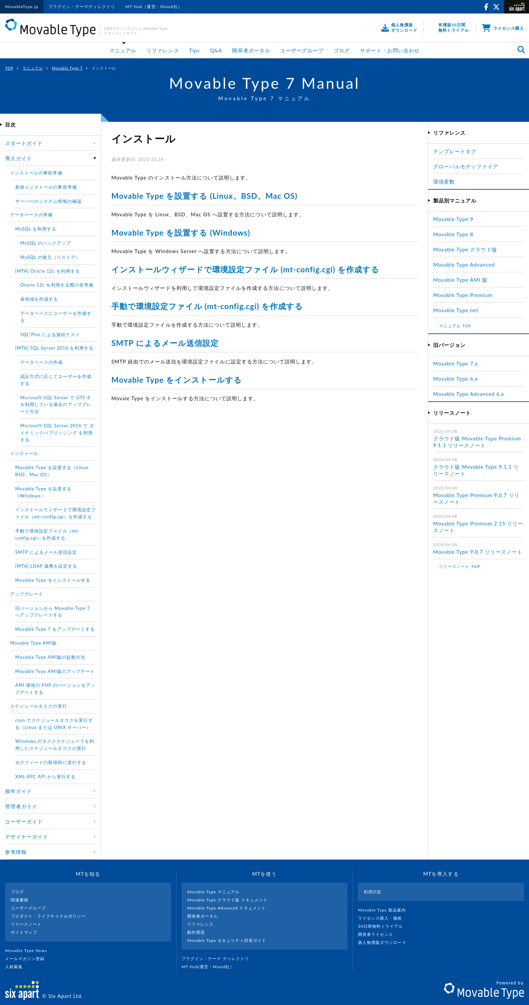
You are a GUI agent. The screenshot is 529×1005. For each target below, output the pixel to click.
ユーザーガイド (24, 821)
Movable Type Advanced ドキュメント (226, 908)
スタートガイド (24, 143)
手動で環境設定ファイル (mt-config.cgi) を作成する (207, 306)
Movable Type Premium (465, 295)
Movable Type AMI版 (33, 643)
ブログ (342, 50)
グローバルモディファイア (465, 166)
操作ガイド (18, 791)
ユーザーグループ (302, 50)
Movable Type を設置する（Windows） (43, 492)
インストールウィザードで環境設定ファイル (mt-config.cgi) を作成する (245, 269)
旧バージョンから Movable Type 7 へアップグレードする (52, 611)
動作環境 (196, 932)
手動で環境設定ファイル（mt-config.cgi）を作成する (47, 534)
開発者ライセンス (378, 934)
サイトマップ (24, 932)
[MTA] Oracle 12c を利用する (47, 271)
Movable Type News (28, 950)
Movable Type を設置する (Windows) (180, 232)
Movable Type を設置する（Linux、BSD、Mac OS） (54, 471)
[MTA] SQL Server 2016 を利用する (54, 348)
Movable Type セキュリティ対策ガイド (226, 940)
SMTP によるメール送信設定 (165, 343)
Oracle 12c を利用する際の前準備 (57, 285)
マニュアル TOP (455, 325)
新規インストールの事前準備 (46, 187)
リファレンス (162, 50)
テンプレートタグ (454, 151)
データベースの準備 (31, 214)
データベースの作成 (41, 362)
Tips (194, 50)
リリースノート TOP (459, 566)
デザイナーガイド (26, 837)
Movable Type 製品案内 (385, 910)
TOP (9, 68)
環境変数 (444, 182)
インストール (24, 453)
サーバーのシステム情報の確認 (48, 201)
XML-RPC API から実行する (45, 776)
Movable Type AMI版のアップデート (55, 671)
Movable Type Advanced (464, 265)
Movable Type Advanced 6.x (468, 394)
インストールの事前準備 (36, 172)
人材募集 (16, 966)
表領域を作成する (39, 299)
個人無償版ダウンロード (385, 942)
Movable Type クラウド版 (465, 249)
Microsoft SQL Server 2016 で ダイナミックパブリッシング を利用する (57, 432)
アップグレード (26, 594)
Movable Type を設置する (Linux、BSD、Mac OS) (204, 195)
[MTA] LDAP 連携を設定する (46, 566)
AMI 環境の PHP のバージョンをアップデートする (55, 688)
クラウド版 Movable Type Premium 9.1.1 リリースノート (477, 441)
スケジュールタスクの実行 (38, 706)
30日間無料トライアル (383, 926)
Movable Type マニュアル (213, 891)
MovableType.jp (21, 6)
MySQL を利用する (35, 229)
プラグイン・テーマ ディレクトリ (218, 958)
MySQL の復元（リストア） (50, 257)
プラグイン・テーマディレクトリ (82, 6)
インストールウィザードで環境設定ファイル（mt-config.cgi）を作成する (55, 513)
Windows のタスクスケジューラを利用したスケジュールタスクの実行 (54, 744)
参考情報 (16, 852)
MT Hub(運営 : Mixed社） (211, 966)
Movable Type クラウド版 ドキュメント (227, 899)
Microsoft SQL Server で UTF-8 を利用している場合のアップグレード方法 (55, 404)
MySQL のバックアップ (45, 243)
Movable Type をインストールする (176, 379)
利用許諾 (372, 891)
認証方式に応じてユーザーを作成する (55, 380)
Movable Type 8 (453, 234)
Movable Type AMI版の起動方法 (50, 657)
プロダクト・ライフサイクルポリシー (48, 916)
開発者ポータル (251, 50)
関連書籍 (19, 899)
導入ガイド (18, 158)
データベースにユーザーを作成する (55, 316)
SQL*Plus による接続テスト (50, 334)
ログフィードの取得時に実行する (50, 762)
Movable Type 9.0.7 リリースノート (478, 552)
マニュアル (122, 50)
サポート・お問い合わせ (390, 50)
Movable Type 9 (453, 219)
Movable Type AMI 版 (460, 280)
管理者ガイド (21, 806)
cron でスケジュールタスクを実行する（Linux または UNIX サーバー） (54, 723)
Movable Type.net (458, 310)
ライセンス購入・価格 (383, 918)
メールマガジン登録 (27, 958)
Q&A (216, 50)
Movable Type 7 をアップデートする (55, 629)
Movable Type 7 (67, 68)
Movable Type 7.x (455, 363)
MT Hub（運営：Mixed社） (154, 6)
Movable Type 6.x (455, 379)
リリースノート (26, 924)
